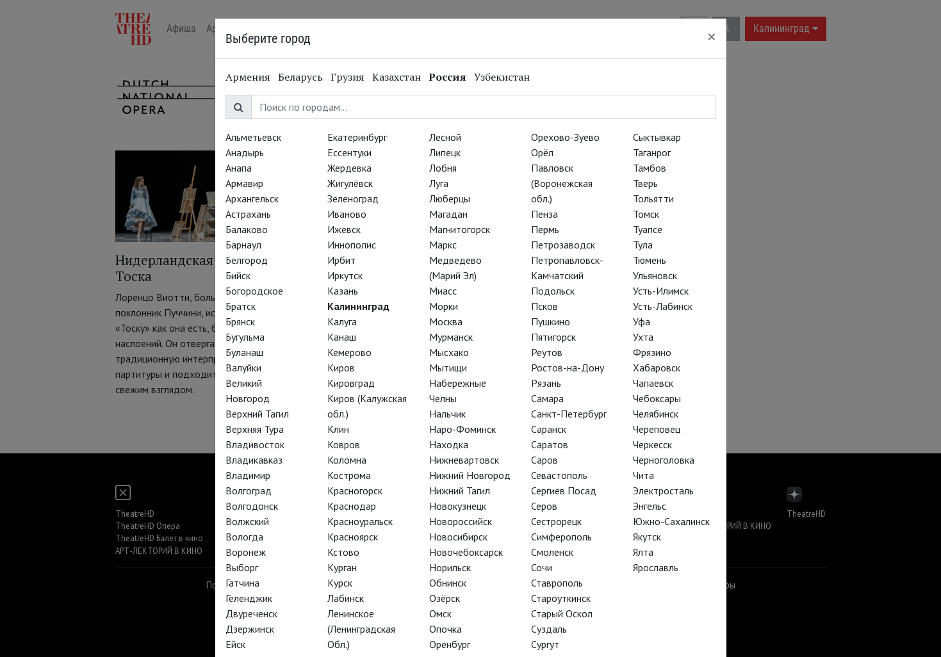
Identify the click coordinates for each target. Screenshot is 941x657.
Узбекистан (502, 77)
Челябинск (655, 413)
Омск (440, 613)
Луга (438, 183)
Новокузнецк (457, 505)
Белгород (246, 260)
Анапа (238, 167)
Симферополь (561, 536)
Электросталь (663, 490)
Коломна (346, 459)
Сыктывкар (657, 137)
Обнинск (447, 582)
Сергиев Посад (563, 490)
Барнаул (243, 244)
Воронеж (245, 552)
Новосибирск (458, 536)
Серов (544, 505)
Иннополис (351, 244)
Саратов (549, 444)
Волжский (247, 521)
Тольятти (653, 198)
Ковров (343, 444)
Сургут (545, 644)
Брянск (240, 321)
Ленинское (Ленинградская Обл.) (361, 629)
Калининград (358, 306)
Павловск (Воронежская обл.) (562, 183)
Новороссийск (460, 521)
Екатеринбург (357, 137)
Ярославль (655, 567)
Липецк (445, 152)
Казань (342, 290)
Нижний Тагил (459, 490)
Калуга (342, 321)
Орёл (542, 152)
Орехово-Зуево (565, 137)
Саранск (548, 429)
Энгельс (649, 505)
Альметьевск (253, 137)
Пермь (545, 229)
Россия (447, 77)
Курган (342, 567)
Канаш (341, 336)
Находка (448, 444)
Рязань (546, 383)
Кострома (349, 475)
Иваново (346, 213)
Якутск (647, 536)
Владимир (247, 475)
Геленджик (248, 598)
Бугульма (245, 336)
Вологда (244, 536)
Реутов (546, 352)
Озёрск (444, 598)
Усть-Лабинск (662, 306)
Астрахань (248, 213)
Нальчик (447, 413)
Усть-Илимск (661, 290)
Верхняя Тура (254, 429)
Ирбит (341, 260)
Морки (443, 306)
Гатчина (242, 582)
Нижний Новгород (470, 475)
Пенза (544, 213)
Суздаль (549, 628)
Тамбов (649, 167)
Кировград (351, 383)
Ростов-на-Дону (567, 367)
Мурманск (451, 336)
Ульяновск (655, 275)
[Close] (711, 36)
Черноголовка (663, 459)
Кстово (343, 552)
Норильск (450, 567)
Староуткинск (561, 598)
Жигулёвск (350, 183)
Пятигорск (553, 336)
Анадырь (244, 152)
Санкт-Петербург (569, 413)
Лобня (443, 167)
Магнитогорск (459, 229)
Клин (338, 429)
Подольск (553, 290)
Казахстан (396, 77)
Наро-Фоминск (462, 429)
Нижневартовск (464, 459)
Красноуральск (360, 521)
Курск (339, 582)
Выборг (241, 567)
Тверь (645, 183)
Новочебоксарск (466, 552)
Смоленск (552, 552)
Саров (544, 459)
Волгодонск (251, 505)
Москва (445, 321)
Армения (247, 77)
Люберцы (449, 198)
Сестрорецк (556, 521)
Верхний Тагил (257, 413)
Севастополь (559, 475)
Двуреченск (251, 613)
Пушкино (550, 321)
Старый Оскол (562, 613)
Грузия (347, 77)
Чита (643, 475)
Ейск (235, 644)
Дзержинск (249, 628)
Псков (544, 306)
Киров (341, 367)
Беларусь (300, 77)
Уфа (641, 321)
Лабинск (345, 598)
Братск (240, 306)
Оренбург (449, 644)
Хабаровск (656, 367)
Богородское (254, 290)
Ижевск (344, 229)
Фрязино (652, 352)
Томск (646, 213)
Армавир (244, 183)
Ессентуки (349, 152)
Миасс (443, 290)
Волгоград (248, 490)
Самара (547, 398)
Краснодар (351, 505)
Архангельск (252, 198)
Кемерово (349, 352)
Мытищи (448, 367)
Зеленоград (353, 198)
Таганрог (652, 152)
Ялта (643, 552)
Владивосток (254, 444)
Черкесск (652, 444)
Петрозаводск (563, 244)
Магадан (448, 213)
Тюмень (649, 260)
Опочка (445, 628)
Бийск (237, 275)
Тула (643, 244)
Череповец (656, 429)
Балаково (246, 229)
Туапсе (647, 229)
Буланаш (244, 352)
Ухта (643, 336)
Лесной (445, 137)
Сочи (541, 567)
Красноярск (352, 536)
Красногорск (354, 490)
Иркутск (345, 275)
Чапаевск (653, 383)
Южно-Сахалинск (671, 521)
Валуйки (243, 367)
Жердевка (349, 167)
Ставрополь (557, 582)
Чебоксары (657, 398)
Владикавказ (253, 459)
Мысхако (449, 352)
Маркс (443, 244)
